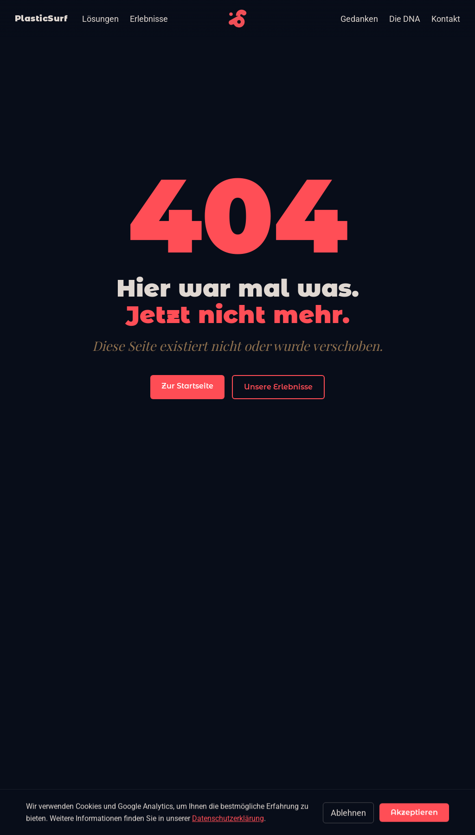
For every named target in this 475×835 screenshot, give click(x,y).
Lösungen (100, 19)
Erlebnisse (149, 19)
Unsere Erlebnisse (278, 386)
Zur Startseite (187, 386)
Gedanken (359, 19)
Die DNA (404, 19)
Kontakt (445, 19)
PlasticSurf (41, 18)
